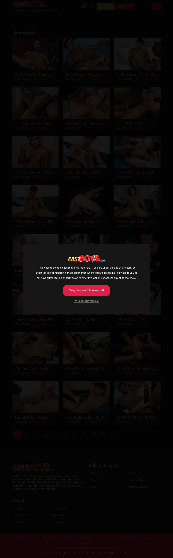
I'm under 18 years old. (86, 300)
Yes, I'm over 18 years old (86, 290)
